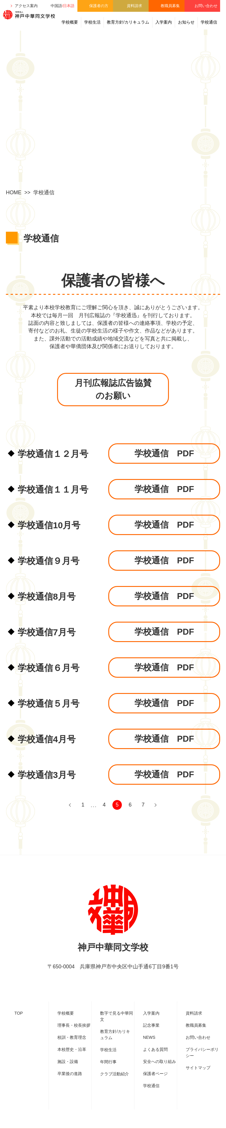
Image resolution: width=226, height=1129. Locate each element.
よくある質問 (155, 1049)
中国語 (56, 6)
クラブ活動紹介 (114, 1074)
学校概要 (70, 22)
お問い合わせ (206, 6)
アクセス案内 (26, 6)
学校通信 (209, 22)
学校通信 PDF (164, 456)
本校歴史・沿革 (71, 1049)
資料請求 (134, 6)
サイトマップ (198, 1068)
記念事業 (151, 1025)
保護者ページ (155, 1074)
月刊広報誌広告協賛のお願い (113, 391)
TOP (18, 1013)
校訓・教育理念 (71, 1037)
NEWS (149, 1037)
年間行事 (108, 1062)
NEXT (155, 807)
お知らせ (186, 22)
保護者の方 (98, 6)
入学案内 (163, 22)
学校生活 (92, 22)
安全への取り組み (159, 1061)
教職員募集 (170, 6)
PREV (70, 807)
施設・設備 (67, 1061)
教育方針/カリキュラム (128, 22)
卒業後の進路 (69, 1074)
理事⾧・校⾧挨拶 (73, 1025)
